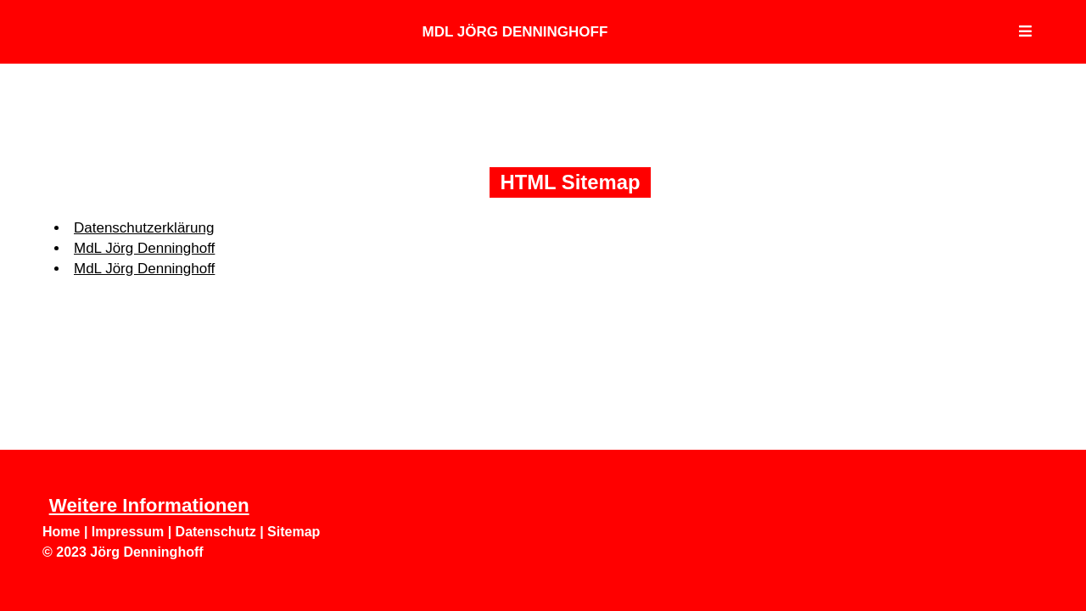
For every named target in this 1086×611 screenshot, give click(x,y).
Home (61, 531)
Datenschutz (216, 531)
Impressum (128, 531)
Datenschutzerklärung (144, 228)
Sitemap (293, 531)
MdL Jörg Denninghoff (515, 32)
